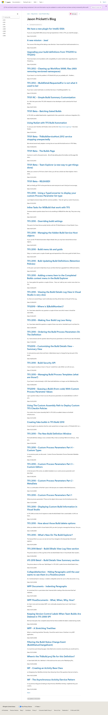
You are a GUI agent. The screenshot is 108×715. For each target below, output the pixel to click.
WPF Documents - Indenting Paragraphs (47, 586)
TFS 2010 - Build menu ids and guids (45, 249)
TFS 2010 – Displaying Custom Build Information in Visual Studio (52, 508)
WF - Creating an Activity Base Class (45, 668)
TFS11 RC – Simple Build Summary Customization (51, 97)
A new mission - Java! (37, 40)
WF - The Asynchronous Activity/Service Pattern (51, 679)
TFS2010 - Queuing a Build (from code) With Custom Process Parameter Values (53, 390)
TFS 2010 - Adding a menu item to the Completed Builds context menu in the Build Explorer (51, 276)
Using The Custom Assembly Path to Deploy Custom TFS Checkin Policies (53, 407)
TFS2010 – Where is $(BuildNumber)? (45, 306)
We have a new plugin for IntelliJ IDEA (45, 28)
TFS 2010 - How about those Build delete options (51, 523)
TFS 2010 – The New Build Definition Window (49, 433)
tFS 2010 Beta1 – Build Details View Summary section (53, 560)
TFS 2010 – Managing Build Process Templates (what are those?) (53, 376)
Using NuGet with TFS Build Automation (47, 122)
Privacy (34, 710)
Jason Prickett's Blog (44, 14)
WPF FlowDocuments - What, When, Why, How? (51, 599)
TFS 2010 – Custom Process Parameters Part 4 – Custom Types (50, 449)
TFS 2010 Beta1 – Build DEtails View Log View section (53, 548)
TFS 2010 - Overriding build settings (45, 221)
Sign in (104, 2)
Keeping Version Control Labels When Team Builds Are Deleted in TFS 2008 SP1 (54, 615)
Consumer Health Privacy (45, 710)
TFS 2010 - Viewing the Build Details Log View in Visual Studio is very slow (54, 293)
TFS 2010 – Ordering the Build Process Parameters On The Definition (53, 333)
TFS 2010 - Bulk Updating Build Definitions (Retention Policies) (53, 262)
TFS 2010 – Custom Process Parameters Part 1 (49, 495)
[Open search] (100, 2)
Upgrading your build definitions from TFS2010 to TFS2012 (52, 53)
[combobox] (11, 17)
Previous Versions (14, 710)
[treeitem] (11, 20)
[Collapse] (18, 13)
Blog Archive (34, 14)
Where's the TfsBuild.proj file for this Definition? (51, 656)
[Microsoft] (3, 2)
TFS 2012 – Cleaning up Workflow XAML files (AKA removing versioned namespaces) (52, 70)
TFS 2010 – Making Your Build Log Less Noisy (49, 320)
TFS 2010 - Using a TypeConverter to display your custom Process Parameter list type (51, 194)
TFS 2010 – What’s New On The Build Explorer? (50, 534)
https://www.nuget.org (65, 127)
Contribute (28, 710)
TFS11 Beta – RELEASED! (38, 181)
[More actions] (79, 14)
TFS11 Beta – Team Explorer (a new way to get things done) (52, 166)
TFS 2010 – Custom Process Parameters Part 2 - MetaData (50, 482)
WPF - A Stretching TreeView (41, 628)
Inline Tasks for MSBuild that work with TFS (48, 207)
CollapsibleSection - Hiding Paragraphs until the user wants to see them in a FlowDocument (53, 573)
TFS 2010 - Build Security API (41, 362)
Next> (28, 692)
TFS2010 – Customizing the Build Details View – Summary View (50, 347)
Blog (21, 710)
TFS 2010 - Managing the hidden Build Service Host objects (52, 234)
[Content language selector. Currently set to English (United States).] (9, 706)
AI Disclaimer (5, 710)
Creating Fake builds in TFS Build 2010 (45, 422)
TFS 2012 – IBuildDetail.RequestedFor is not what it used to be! (52, 84)
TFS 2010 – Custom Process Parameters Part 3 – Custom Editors (50, 465)
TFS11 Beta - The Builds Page (41, 150)
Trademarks (65, 710)
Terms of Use (57, 710)
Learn (28, 14)
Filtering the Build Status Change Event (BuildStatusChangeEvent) (46, 643)
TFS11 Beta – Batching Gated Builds (44, 111)
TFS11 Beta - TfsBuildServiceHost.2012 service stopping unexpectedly (49, 138)
